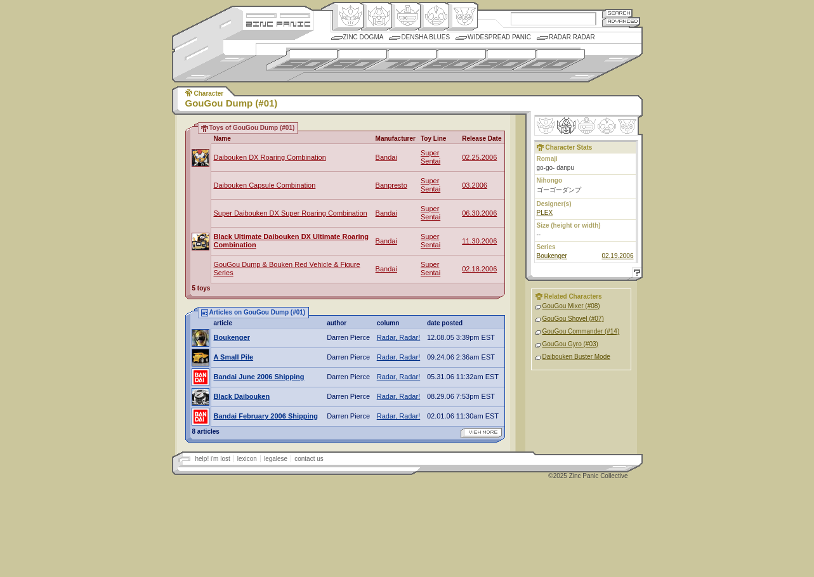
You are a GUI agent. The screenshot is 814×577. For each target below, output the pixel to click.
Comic (462, 16)
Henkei (376, 16)
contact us (309, 458)
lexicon (247, 458)
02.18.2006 (479, 269)
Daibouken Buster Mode (576, 356)
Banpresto (391, 185)
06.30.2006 (479, 213)
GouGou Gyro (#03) (570, 343)
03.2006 (474, 185)
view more (481, 433)
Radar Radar (572, 37)
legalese (275, 458)
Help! (635, 274)
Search (617, 13)
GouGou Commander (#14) (581, 331)
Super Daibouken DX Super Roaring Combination (290, 213)
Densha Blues (425, 37)
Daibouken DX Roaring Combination (270, 157)
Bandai (386, 157)
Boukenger (552, 255)
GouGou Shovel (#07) (573, 318)
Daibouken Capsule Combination (265, 185)
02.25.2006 (479, 157)
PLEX (545, 212)
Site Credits (278, 14)
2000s (549, 60)
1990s (499, 60)
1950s (301, 60)
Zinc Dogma (363, 37)
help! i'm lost (212, 458)
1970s (400, 60)
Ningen (434, 16)
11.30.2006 (479, 241)
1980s (450, 60)
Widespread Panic (499, 37)
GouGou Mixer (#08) (571, 305)
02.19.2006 (617, 255)
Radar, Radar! (398, 337)
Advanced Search (621, 22)
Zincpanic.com (278, 23)
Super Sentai (430, 157)
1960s (351, 60)
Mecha (405, 16)
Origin (348, 16)
